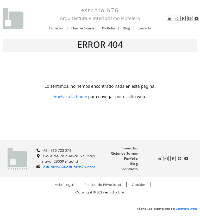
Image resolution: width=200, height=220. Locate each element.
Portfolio (108, 28)
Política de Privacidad (102, 185)
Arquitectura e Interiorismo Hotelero (100, 18)
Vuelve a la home (70, 96)
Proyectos (56, 28)
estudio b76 (100, 10)
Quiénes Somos (82, 28)
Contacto (144, 28)
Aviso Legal (64, 185)
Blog (126, 28)
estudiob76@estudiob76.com (69, 167)
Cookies (138, 185)
